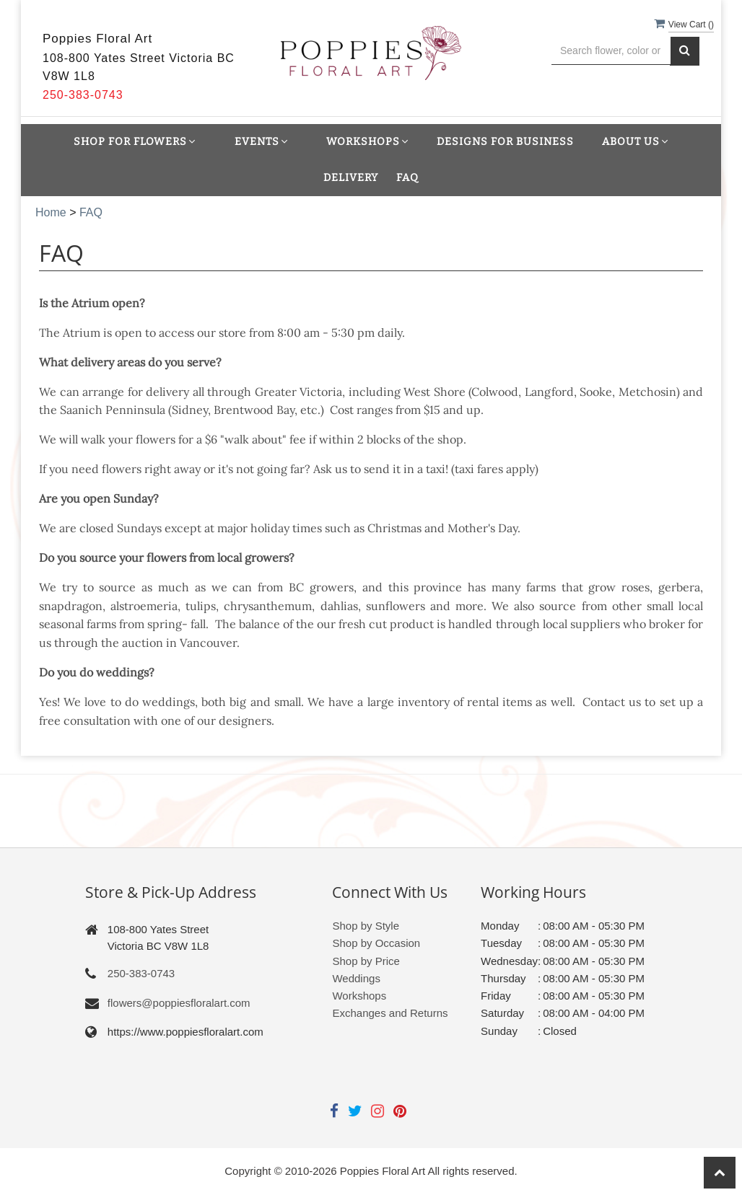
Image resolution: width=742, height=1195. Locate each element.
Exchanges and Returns (390, 1013)
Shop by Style (365, 926)
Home (50, 212)
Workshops (359, 995)
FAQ (407, 178)
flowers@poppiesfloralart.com (179, 1003)
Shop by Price (365, 961)
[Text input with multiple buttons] (611, 51)
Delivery (350, 178)
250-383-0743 (141, 973)
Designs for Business (505, 142)
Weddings (356, 978)
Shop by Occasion (376, 943)
